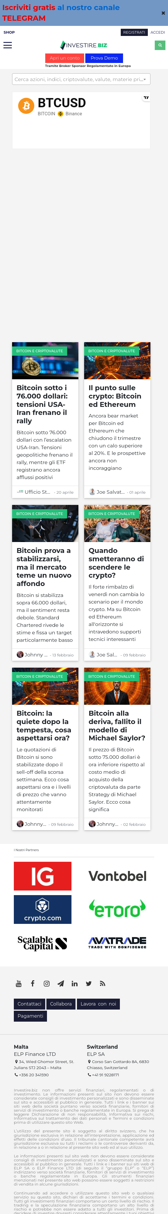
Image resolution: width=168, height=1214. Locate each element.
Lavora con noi (98, 1004)
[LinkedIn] (74, 983)
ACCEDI (158, 32)
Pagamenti (30, 1016)
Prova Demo (104, 58)
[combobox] (81, 79)
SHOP (9, 32)
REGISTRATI (134, 32)
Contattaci (29, 1004)
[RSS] (102, 983)
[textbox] (81, 79)
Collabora (61, 1004)
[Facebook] (33, 983)
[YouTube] (18, 983)
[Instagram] (46, 983)
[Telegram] (61, 983)
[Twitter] (89, 983)
